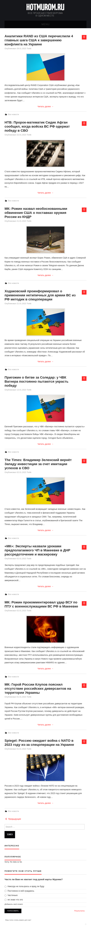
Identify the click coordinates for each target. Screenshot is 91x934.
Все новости (13, 114)
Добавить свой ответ (14, 904)
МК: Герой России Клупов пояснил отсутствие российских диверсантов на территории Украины (38, 689)
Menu (45, 24)
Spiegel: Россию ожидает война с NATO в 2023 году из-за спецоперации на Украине (39, 743)
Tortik (29, 49)
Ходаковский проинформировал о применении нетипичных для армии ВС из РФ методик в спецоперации (40, 295)
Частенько (11, 895)
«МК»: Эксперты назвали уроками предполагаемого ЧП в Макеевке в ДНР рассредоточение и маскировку (37, 550)
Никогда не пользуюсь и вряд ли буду (24, 886)
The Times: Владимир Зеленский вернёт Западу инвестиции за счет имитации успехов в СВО (38, 464)
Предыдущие (13, 819)
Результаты (79, 911)
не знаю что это (14, 899)
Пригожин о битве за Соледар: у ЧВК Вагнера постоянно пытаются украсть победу (36, 381)
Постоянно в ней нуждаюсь (19, 891)
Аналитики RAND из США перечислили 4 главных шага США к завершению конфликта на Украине (39, 40)
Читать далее (45, 106)
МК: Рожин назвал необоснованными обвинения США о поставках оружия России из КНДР (36, 213)
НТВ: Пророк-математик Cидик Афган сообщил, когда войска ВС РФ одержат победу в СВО (37, 126)
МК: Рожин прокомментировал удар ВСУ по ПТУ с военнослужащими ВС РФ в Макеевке (41, 604)
